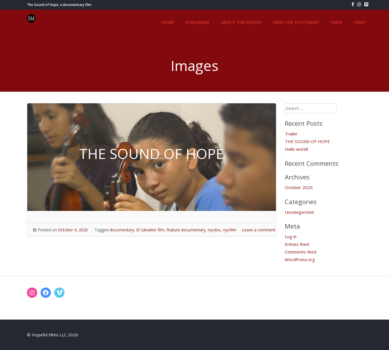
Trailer (291, 134)
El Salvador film (150, 229)
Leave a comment (258, 229)
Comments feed (300, 252)
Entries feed (297, 244)
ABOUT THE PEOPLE (241, 22)
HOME (168, 22)
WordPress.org (300, 259)
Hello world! (296, 149)
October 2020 (299, 187)
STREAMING (197, 22)
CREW (336, 22)
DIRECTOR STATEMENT (296, 22)
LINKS (359, 22)
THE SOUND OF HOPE (307, 141)
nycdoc (214, 229)
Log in (290, 236)
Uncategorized (299, 212)
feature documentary (186, 229)
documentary (122, 229)
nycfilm (229, 229)
